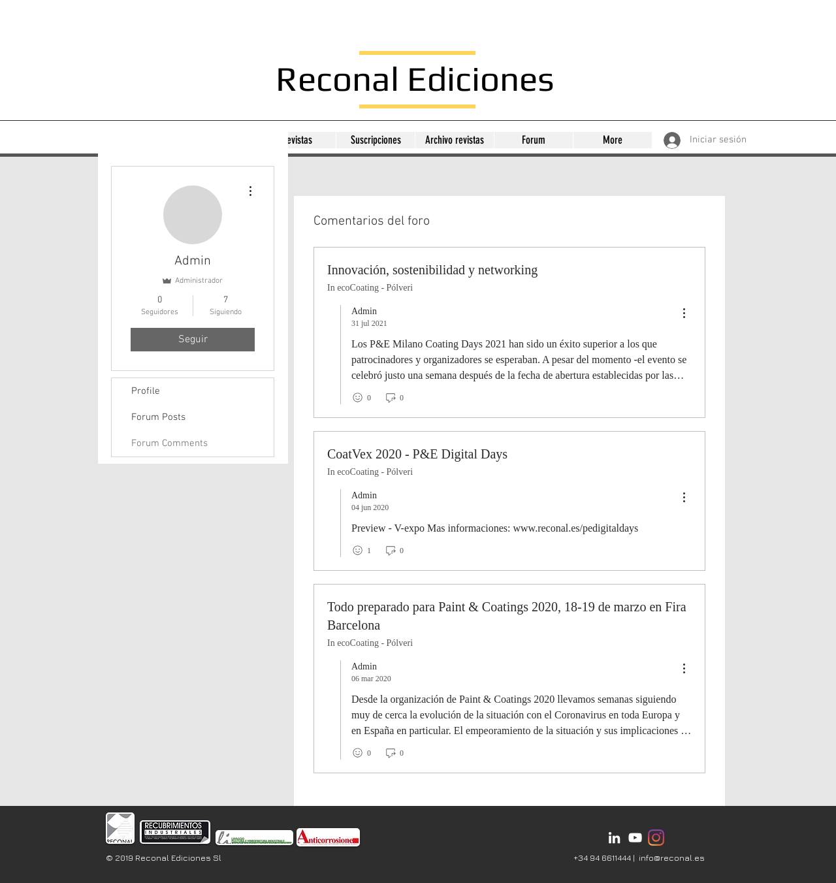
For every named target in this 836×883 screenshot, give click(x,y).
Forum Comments (169, 443)
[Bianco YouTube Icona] (635, 837)
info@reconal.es (672, 857)
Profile (145, 391)
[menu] (684, 314)
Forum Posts (158, 417)
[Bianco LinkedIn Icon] (614, 837)
